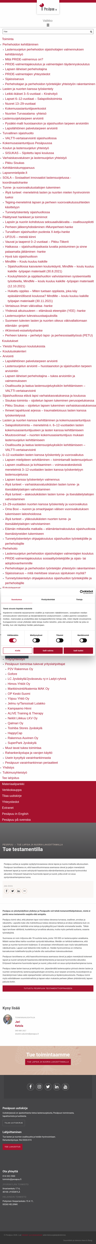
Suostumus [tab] (16, 599)
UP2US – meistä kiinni (20, 237)
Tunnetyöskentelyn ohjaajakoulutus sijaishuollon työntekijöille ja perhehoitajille (48, 541)
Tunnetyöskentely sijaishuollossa (27, 212)
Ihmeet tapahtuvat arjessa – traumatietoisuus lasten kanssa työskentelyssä (45, 413)
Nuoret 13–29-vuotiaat (20, 103)
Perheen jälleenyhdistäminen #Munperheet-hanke (39, 227)
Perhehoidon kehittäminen (20, 44)
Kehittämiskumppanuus (19, 167)
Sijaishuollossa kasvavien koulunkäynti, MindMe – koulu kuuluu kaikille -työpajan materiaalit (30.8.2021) (51, 269)
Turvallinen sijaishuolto (18, 133)
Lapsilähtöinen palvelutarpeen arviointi (31, 128)
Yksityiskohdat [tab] (48, 599)
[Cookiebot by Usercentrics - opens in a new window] (82, 592)
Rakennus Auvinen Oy (23, 738)
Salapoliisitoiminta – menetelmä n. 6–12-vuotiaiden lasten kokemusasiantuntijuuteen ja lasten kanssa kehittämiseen (44, 427)
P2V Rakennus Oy (20, 669)
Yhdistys (8, 767)
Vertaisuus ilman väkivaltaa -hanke (29, 306)
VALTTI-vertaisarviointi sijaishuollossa (31, 138)
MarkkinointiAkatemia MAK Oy (28, 688)
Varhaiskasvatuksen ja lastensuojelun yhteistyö (35, 158)
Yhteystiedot (10, 802)
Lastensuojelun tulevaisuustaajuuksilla (31, 315)
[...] (24, 891)
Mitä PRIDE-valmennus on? (24, 59)
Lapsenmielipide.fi (15, 172)
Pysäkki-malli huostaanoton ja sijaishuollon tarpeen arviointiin (47, 123)
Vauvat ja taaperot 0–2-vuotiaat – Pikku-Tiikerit (37, 241)
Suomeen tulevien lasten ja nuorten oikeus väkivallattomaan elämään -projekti (46, 323)
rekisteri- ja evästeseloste (32, 1235)
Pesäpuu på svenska (16, 819)
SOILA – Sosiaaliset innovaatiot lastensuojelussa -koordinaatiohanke (37, 180)
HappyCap (15, 733)
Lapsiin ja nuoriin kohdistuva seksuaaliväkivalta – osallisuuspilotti (49, 222)
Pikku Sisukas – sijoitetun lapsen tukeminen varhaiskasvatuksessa (50, 405)
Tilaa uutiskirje (12, 795)
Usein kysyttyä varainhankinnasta (28, 757)
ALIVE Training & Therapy (25, 713)
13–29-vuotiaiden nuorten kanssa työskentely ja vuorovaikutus (45, 504)
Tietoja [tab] (79, 599)
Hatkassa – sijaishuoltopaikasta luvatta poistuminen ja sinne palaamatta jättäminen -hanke (46, 249)
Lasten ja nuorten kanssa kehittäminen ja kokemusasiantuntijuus (47, 420)
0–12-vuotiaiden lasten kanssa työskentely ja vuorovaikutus (43, 455)
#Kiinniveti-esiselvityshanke (24, 330)
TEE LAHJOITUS (12, 1147)
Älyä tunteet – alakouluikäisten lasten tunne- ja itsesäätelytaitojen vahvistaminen (49, 497)
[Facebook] (6, 891)
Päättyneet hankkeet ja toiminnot (25, 217)
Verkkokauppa (12, 790)
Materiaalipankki (13, 784)
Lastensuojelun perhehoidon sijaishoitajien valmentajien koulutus (49, 553)
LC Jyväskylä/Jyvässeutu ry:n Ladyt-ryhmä (37, 678)
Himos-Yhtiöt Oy (19, 683)
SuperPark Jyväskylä (22, 743)
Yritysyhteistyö (15, 659)
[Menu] (48, 23)
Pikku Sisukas (14, 163)
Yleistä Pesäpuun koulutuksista (24, 346)
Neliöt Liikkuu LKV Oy (22, 718)
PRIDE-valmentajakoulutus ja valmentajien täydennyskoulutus (47, 64)
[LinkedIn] (18, 891)
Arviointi (8, 356)
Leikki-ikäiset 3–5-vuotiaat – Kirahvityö (31, 93)
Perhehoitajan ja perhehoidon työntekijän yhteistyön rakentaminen (50, 84)
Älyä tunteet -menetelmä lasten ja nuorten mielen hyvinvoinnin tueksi (47, 195)
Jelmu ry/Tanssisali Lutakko (26, 703)
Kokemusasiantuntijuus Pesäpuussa (27, 143)
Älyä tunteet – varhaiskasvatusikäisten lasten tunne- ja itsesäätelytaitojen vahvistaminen (42, 487)
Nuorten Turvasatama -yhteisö (25, 113)
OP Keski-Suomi (19, 693)
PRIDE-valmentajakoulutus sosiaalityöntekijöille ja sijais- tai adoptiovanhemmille (45, 561)
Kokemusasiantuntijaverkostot (25, 108)
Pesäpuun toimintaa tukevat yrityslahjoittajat (35, 664)
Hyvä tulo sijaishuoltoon (21, 256)
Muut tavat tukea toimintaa (23, 748)
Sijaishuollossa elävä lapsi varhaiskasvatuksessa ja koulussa (44, 395)
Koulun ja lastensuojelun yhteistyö (26, 148)
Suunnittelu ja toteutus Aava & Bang (77, 1240)
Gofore (12, 674)
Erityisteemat (11, 588)
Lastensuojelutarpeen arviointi (23, 118)
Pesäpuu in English (15, 813)
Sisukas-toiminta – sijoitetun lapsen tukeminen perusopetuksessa (49, 400)
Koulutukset (10, 341)
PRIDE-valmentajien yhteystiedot (27, 74)
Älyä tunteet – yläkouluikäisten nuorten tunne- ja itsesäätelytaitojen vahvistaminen (38, 521)
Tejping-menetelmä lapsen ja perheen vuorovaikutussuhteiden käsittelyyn (47, 205)
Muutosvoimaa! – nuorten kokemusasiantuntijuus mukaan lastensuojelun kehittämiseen (44, 437)
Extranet (7, 807)
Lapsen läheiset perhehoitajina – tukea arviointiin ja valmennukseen (40, 378)
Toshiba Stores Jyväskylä (25, 728)
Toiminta (7, 39)
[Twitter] (12, 891)
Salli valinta (48, 650)
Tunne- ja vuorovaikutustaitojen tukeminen (31, 187)
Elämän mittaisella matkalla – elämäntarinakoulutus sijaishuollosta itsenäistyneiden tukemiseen (50, 531)
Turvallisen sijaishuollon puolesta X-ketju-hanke (37, 232)
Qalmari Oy (15, 723)
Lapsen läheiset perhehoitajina (26, 69)
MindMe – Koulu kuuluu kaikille (26, 261)
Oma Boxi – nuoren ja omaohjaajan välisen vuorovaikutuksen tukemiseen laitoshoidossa (47, 511)
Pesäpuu (48, 7)
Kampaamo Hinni (19, 708)
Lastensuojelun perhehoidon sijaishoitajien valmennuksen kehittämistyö (44, 52)
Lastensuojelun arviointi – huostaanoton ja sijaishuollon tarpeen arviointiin (48, 368)
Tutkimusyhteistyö (15, 772)
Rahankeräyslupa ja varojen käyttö (28, 752)
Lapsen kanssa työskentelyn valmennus (32, 479)
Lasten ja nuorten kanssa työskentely (28, 89)
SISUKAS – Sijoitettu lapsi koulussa (29, 153)
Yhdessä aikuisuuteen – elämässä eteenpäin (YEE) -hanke (45, 310)
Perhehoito (10, 548)
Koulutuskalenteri (14, 351)
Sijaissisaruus (14, 79)
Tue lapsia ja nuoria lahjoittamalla (40, 845)
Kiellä (17, 650)
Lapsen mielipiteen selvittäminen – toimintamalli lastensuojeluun (48, 459)
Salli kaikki (78, 650)
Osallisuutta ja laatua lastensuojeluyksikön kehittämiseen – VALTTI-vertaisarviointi (45, 388)
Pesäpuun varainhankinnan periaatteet (31, 762)
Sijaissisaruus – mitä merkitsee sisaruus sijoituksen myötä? (45, 573)
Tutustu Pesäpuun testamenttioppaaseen (48, 988)
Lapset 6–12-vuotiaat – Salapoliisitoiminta (33, 98)
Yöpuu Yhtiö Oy (18, 698)
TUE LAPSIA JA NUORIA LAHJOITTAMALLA (48, 1062)
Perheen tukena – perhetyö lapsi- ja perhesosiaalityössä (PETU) (49, 335)
